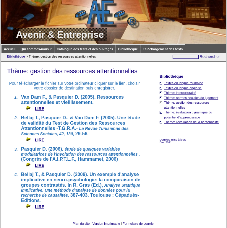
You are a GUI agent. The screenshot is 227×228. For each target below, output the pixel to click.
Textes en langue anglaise (183, 88)
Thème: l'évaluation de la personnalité (191, 122)
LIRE (39, 108)
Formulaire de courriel (138, 223)
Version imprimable (106, 223)
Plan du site (81, 223)
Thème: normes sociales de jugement (191, 98)
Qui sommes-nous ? (36, 49)
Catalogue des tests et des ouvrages (85, 49)
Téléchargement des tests (163, 49)
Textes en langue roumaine (183, 83)
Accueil (9, 49)
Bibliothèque (128, 49)
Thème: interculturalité (180, 93)
